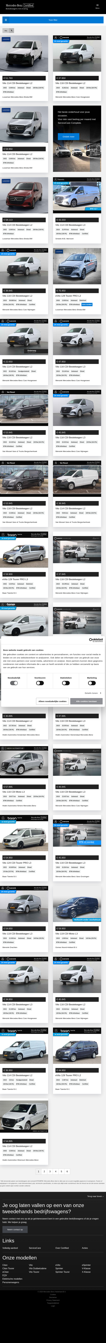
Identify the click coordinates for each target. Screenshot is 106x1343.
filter (31, 20)
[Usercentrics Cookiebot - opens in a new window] (91, 640)
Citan (4, 1289)
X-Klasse (86, 1296)
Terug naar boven (95, 1221)
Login (53, 1330)
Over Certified (62, 1272)
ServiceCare (35, 1272)
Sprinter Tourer (62, 1296)
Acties (85, 1272)
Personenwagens (10, 1307)
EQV (4, 1300)
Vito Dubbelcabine (38, 1293)
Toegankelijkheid (53, 1327)
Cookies (53, 1319)
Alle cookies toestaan (86, 701)
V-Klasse (86, 1293)
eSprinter (86, 1289)
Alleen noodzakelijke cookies (52, 701)
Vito (31, 1289)
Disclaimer (53, 1322)
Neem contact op (15, 1254)
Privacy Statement (52, 1325)
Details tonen (91, 693)
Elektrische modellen (12, 1303)
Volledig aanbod (10, 1272)
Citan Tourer (8, 1293)
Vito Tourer (34, 1296)
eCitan (5, 1296)
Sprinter (59, 1293)
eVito (57, 1289)
